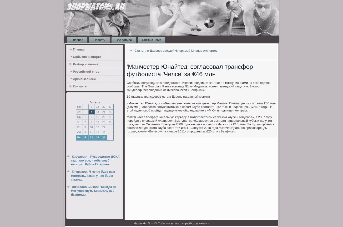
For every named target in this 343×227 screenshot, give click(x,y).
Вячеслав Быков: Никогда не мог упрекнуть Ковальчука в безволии (93, 191)
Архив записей (84, 79)
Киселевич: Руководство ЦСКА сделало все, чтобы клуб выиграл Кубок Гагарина (95, 160)
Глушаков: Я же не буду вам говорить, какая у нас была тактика (93, 175)
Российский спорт (87, 71)
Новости (99, 40)
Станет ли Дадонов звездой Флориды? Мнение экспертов (176, 50)
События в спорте (87, 57)
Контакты (80, 86)
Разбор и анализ (85, 64)
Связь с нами (151, 40)
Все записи (124, 40)
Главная (77, 40)
